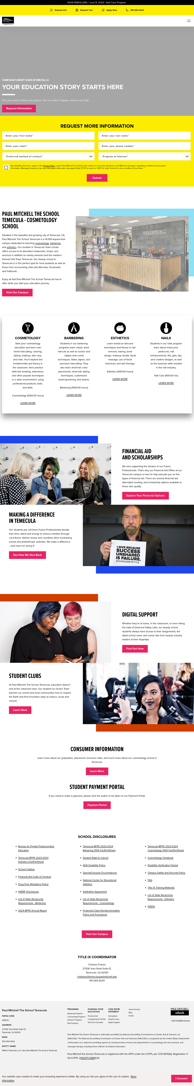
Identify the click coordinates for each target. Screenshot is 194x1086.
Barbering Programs (75, 1013)
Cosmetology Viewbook (160, 857)
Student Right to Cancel (95, 857)
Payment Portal (97, 805)
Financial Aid (93, 1016)
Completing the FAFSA (97, 1019)
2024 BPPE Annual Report (32, 910)
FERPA (151, 906)
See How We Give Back (27, 555)
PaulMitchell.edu (182, 1021)
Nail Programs (72, 1023)
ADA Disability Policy (94, 865)
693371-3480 (88, 1057)
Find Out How (135, 648)
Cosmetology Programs (76, 1017)
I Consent (181, 1078)
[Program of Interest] (144, 156)
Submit (97, 178)
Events (131, 1016)
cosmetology (42, 243)
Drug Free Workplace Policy (33, 884)
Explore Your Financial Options (145, 495)
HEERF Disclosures (28, 891)
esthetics (11, 247)
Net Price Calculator (95, 1022)
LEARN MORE (27, 403)
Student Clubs (113, 1019)
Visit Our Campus (17, 292)
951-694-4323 (8, 1041)
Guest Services (134, 1009)
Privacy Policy (49, 166)
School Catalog (26, 869)
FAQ (150, 880)
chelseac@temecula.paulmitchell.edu (97, 976)
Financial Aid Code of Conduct (34, 876)
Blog (130, 1013)
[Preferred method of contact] (48, 156)
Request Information (19, 108)
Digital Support (114, 1022)
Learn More (20, 710)
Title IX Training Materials (161, 887)
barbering (55, 243)
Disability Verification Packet (163, 865)
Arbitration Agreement (95, 891)
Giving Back (112, 1016)
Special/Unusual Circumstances (100, 872)
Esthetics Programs (74, 1020)
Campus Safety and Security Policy (166, 872)
